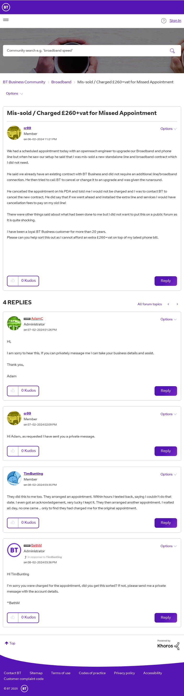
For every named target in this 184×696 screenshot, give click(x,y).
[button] (12, 281)
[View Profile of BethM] (36, 545)
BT (24, 688)
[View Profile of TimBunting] (33, 474)
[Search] (92, 50)
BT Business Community (24, 82)
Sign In (175, 21)
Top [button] (12, 643)
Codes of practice (92, 673)
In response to (45, 557)
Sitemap (36, 673)
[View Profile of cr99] (27, 128)
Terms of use (60, 673)
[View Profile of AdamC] (37, 319)
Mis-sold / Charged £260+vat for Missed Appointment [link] (125, 82)
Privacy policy (124, 673)
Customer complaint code (24, 679)
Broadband (61, 82)
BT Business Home (6, 7)
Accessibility (152, 673)
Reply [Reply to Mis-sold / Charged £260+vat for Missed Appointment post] (166, 281)
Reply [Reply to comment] (166, 391)
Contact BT (12, 673)
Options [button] (12, 94)
